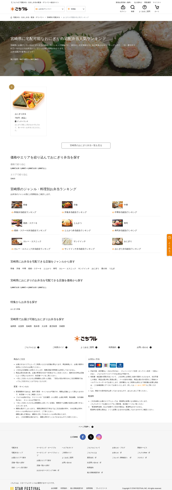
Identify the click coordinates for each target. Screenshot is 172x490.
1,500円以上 (42, 164)
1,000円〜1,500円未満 (28, 164)
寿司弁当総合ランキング (124, 226)
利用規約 (114, 343)
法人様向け (138, 2)
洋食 (18, 264)
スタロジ (142, 453)
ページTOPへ (86, 422)
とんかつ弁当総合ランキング (76, 226)
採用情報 (89, 484)
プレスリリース (101, 484)
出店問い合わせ (94, 458)
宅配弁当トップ (17, 448)
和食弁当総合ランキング (24, 208)
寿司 (55, 264)
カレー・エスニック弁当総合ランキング (31, 244)
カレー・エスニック (67, 264)
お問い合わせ (144, 343)
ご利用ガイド (60, 343)
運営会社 (91, 453)
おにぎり (95, 264)
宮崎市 (12, 174)
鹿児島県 (53, 322)
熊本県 (37, 322)
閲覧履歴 (147, 2)
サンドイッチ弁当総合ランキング (78, 244)
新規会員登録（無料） (124, 2)
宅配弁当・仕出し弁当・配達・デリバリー (28, 17)
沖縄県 (62, 322)
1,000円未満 (14, 164)
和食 (12, 264)
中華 (24, 264)
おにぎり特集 (15, 305)
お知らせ (116, 448)
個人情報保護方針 (95, 468)
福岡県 (13, 322)
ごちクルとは (31, 343)
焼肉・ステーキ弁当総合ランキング (29, 226)
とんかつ (47, 264)
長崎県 (29, 322)
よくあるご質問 (89, 343)
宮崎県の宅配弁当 (53, 17)
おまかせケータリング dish (48, 466)
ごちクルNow (143, 448)
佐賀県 (21, 322)
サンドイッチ (83, 264)
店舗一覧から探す (18, 458)
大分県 (44, 322)
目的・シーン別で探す (20, 463)
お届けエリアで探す (19, 453)
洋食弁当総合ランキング (74, 208)
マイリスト (157, 2)
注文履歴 (46, 393)
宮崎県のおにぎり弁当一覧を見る (86, 141)
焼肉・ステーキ (34, 264)
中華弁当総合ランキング (124, 208)
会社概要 (54, 484)
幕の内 (104, 264)
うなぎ (112, 264)
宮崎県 (14, 315)
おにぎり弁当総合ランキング (126, 244)
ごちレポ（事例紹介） (121, 453)
